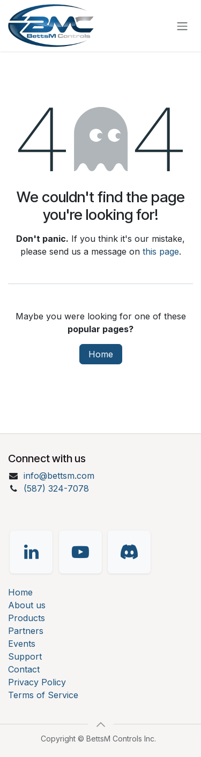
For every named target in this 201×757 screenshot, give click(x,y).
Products (26, 618)
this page (161, 251)
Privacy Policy (37, 682)
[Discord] (129, 552)
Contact (24, 669)
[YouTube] (80, 552)
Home (100, 354)
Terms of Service (43, 695)
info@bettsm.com (59, 475)
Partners (25, 630)
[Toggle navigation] (182, 25)
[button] (101, 724)
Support (25, 656)
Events (21, 643)
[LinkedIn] (31, 552)
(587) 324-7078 (56, 488)
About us (27, 605)
